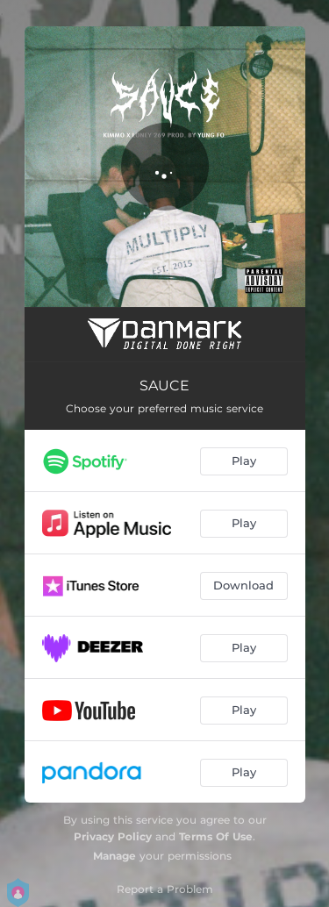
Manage (114, 855)
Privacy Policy (113, 836)
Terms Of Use (216, 836)
